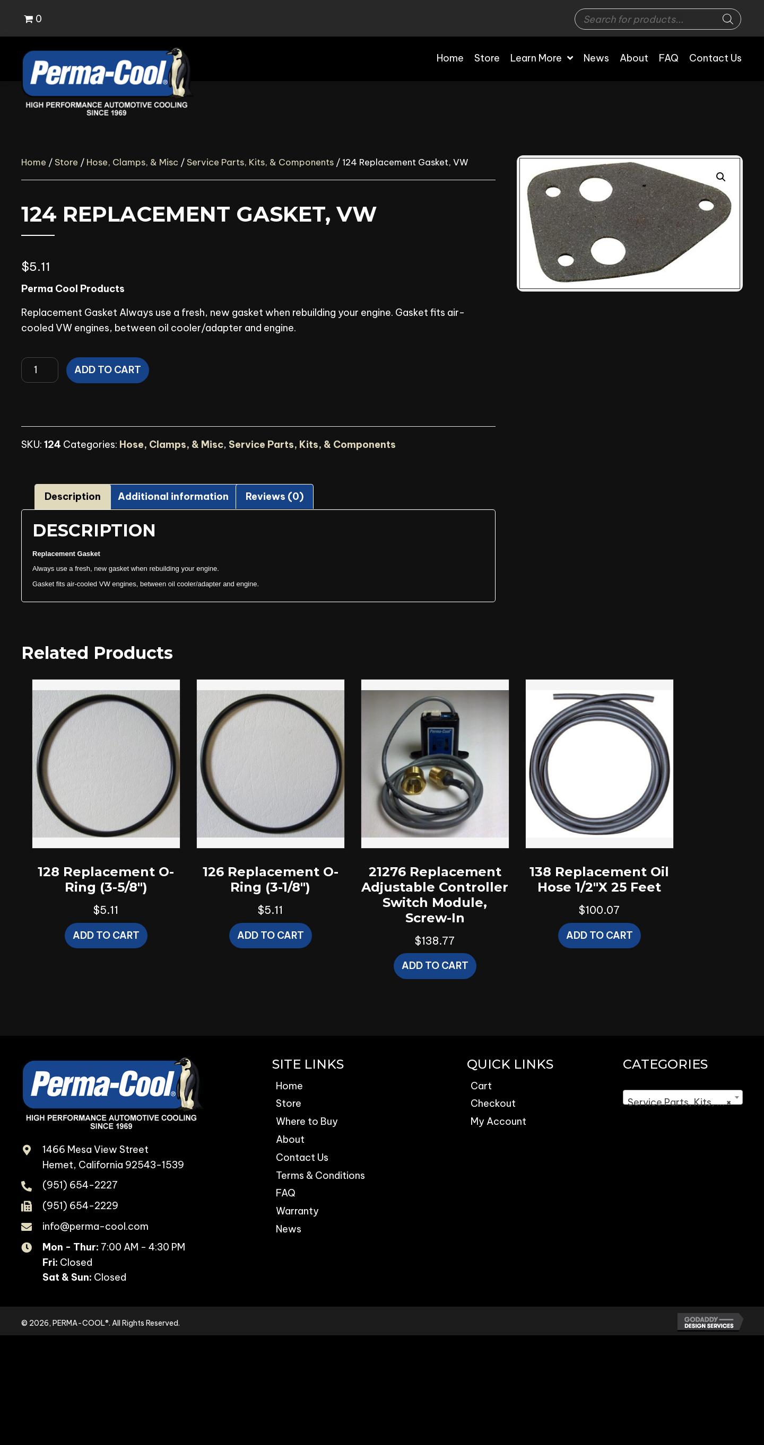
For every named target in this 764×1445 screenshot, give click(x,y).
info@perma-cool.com (95, 1226)
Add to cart (107, 370)
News (288, 1229)
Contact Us (302, 1157)
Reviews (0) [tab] (274, 496)
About (290, 1139)
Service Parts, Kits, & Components (260, 162)
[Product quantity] (39, 370)
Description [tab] (73, 496)
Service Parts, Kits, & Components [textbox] (685, 1102)
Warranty (297, 1211)
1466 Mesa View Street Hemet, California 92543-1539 (113, 1157)
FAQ (286, 1193)
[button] (721, 177)
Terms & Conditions (320, 1175)
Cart (481, 1086)
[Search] (728, 19)
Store (66, 162)
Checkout (493, 1103)
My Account (498, 1121)
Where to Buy (307, 1121)
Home (33, 162)
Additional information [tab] (173, 496)
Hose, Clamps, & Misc (132, 162)
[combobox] (683, 1097)
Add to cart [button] (106, 935)
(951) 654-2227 (80, 1185)
